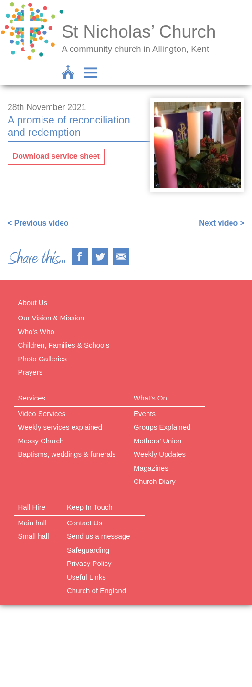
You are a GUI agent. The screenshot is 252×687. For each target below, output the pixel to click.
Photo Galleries (42, 359)
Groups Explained (162, 427)
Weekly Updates (160, 454)
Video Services (42, 414)
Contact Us (84, 523)
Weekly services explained (60, 427)
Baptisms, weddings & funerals (67, 454)
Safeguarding (88, 550)
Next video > (221, 223)
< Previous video (38, 223)
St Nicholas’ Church (139, 31)
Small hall (33, 536)
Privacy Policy (89, 563)
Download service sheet (56, 156)
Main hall (32, 523)
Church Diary (155, 481)
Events (145, 414)
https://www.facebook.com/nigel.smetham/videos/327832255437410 (130, 205)
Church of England (96, 590)
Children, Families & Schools (64, 345)
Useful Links (86, 577)
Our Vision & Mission (51, 318)
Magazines (151, 468)
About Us (33, 302)
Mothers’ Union (157, 441)
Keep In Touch (90, 507)
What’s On (150, 398)
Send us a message (98, 536)
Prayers (30, 372)
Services (32, 398)
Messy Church (41, 441)
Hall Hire (32, 507)
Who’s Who (36, 332)
